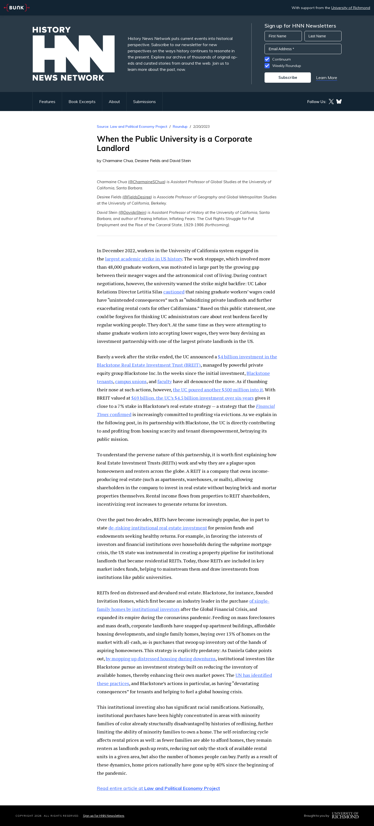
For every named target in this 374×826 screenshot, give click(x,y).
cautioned (173, 292)
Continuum (281, 59)
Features (47, 101)
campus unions (131, 381)
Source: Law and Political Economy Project (132, 126)
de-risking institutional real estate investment (157, 528)
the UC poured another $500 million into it (218, 389)
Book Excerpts (82, 101)
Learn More (326, 77)
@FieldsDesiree (137, 197)
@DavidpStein (132, 212)
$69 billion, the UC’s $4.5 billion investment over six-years (192, 398)
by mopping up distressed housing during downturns (161, 658)
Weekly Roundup (286, 65)
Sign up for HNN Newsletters (103, 815)
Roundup (180, 126)
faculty (164, 381)
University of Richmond (350, 7)
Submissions (144, 101)
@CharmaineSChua (146, 181)
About (114, 101)
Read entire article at (158, 788)
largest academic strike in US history (143, 259)
